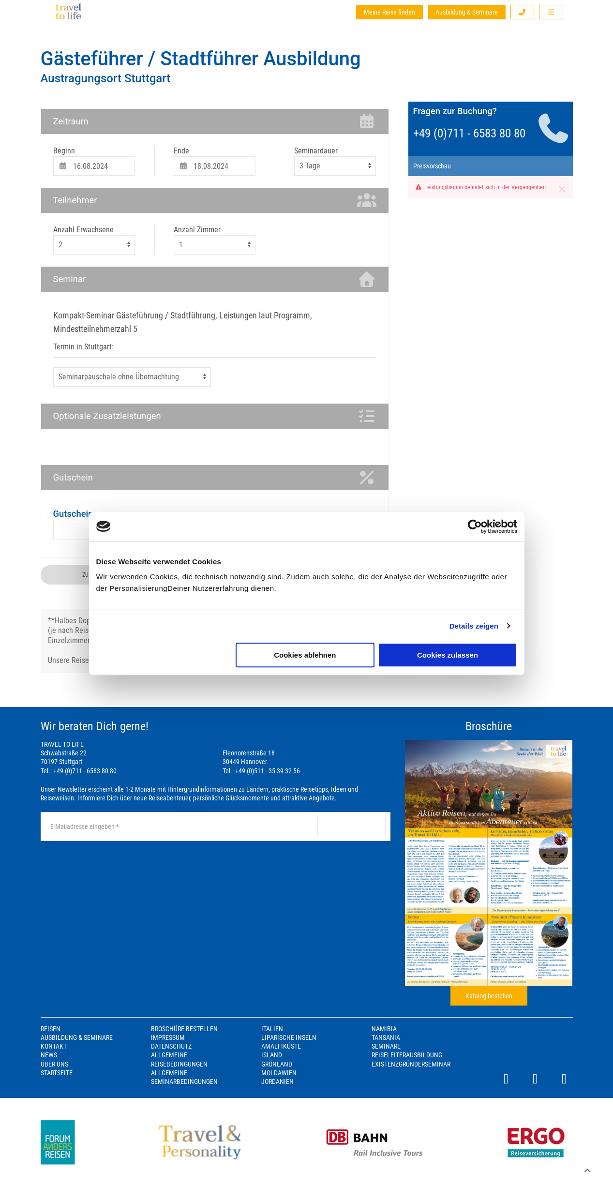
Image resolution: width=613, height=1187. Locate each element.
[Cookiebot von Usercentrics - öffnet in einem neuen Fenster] (475, 526)
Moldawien (279, 1073)
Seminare (386, 1046)
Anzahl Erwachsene (83, 229)
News (49, 1055)
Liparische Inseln (288, 1037)
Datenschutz (171, 1046)
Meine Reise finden (389, 12)
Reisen (50, 1029)
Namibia (384, 1029)
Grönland (276, 1064)
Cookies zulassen (447, 655)
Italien (272, 1029)
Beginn (64, 150)
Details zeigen (473, 626)
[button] (522, 12)
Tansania (386, 1037)
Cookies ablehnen (305, 655)
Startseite (57, 1073)
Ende (181, 150)
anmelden (351, 826)
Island (271, 1055)
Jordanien (277, 1081)
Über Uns (54, 1064)
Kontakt (54, 1046)
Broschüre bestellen (184, 1029)
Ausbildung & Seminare (466, 12)
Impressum (168, 1037)
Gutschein (73, 514)
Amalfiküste (281, 1046)
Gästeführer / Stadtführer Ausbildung (201, 58)
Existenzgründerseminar (411, 1064)
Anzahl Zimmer (197, 229)
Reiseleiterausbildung (407, 1055)
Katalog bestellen (488, 996)
